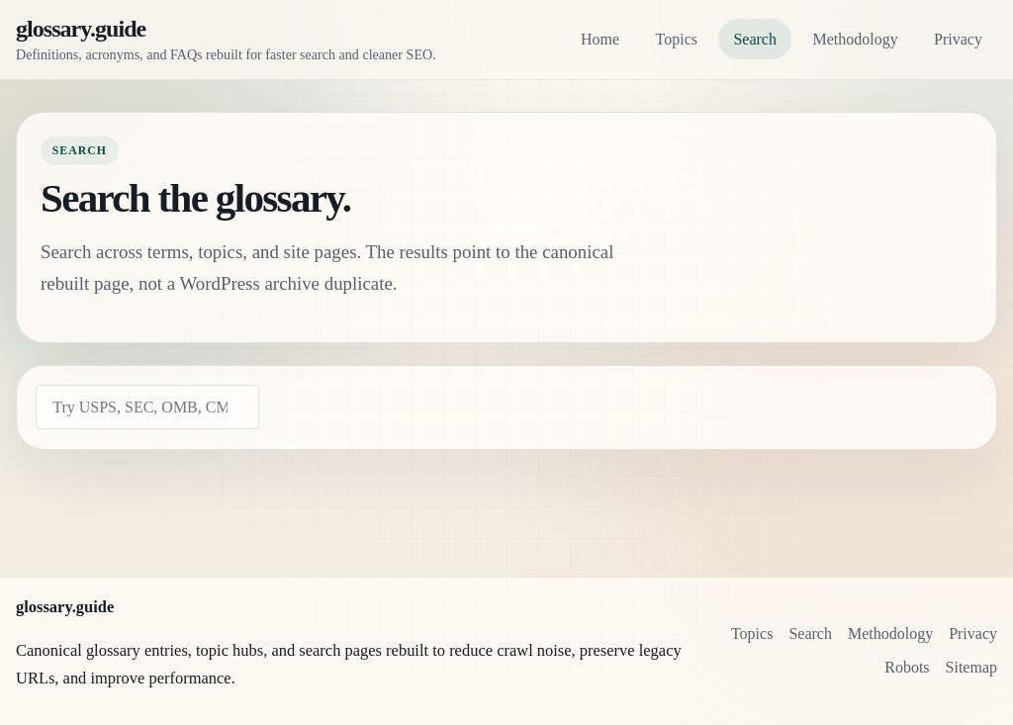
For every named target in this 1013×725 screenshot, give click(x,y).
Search (755, 39)
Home (600, 39)
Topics (676, 39)
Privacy (958, 39)
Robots (906, 667)
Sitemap (971, 667)
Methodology (854, 39)
